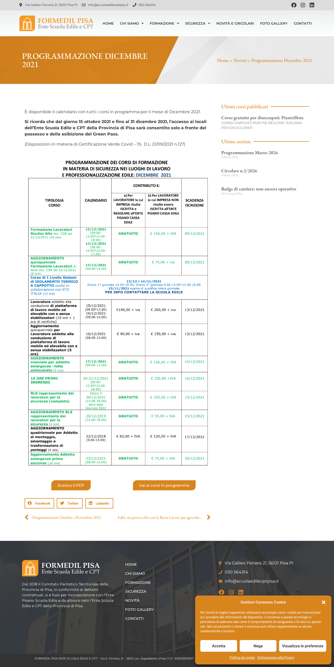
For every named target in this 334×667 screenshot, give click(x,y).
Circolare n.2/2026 (239, 171)
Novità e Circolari (235, 23)
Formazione (164, 23)
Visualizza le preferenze (302, 646)
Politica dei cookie (242, 657)
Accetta (218, 646)
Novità (240, 60)
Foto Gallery (274, 23)
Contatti (303, 23)
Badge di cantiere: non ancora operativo (258, 189)
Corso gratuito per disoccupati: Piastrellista (262, 117)
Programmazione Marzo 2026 (249, 152)
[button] (323, 602)
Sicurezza (197, 23)
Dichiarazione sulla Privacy (276, 657)
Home (108, 23)
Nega (258, 646)
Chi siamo (132, 23)
